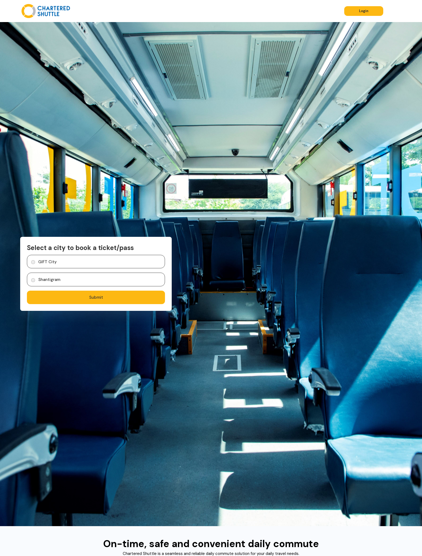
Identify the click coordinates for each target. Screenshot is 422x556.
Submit (96, 297)
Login (363, 11)
